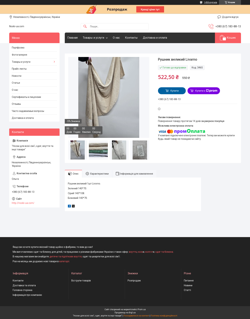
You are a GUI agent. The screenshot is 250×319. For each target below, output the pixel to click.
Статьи (16, 82)
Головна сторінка (22, 290)
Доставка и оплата (155, 37)
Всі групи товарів (81, 280)
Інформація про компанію (27, 295)
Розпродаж (134, 280)
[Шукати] (85, 26)
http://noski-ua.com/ (23, 203)
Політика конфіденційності (164, 315)
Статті (187, 290)
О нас (116, 37)
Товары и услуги (93, 37)
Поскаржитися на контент (136, 315)
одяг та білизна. (164, 251)
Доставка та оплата (24, 285)
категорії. (64, 261)
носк (140, 251)
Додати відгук (230, 17)
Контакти (18, 280)
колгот (149, 251)
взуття (132, 251)
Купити (174, 90)
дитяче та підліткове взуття (65, 256)
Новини (188, 285)
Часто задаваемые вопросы (28, 111)
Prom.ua (142, 309)
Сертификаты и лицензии (26, 97)
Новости (16, 75)
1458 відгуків (210, 2)
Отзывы (16, 104)
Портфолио (18, 47)
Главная (72, 37)
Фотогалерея (19, 54)
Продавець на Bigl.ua (125, 312)
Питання (189, 280)
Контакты (131, 37)
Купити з (206, 90)
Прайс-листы (19, 68)
